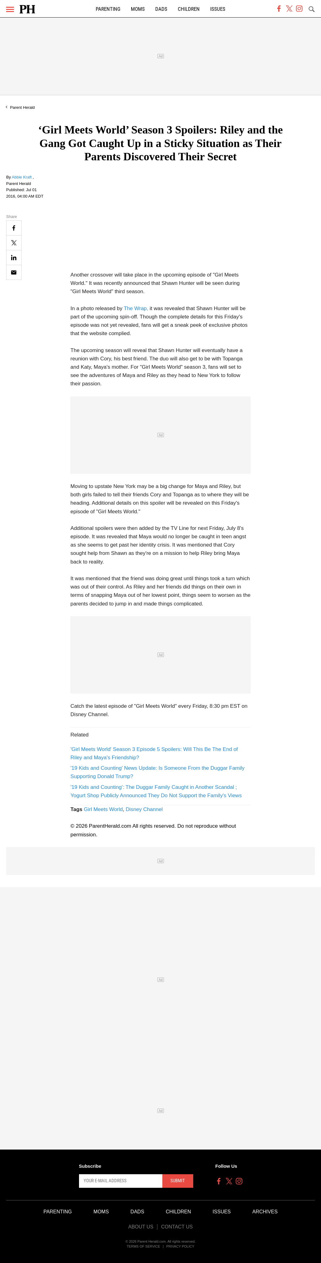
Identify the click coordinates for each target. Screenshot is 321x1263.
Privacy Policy (180, 1246)
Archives (265, 1211)
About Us (140, 1226)
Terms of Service (143, 1246)
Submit (177, 1180)
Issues (217, 9)
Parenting (108, 9)
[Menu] (10, 9)
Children (189, 9)
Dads (161, 9)
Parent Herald (22, 107)
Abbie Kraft (22, 177)
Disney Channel (144, 809)
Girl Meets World (103, 809)
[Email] (14, 272)
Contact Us (177, 1226)
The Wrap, (136, 308)
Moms (138, 9)
